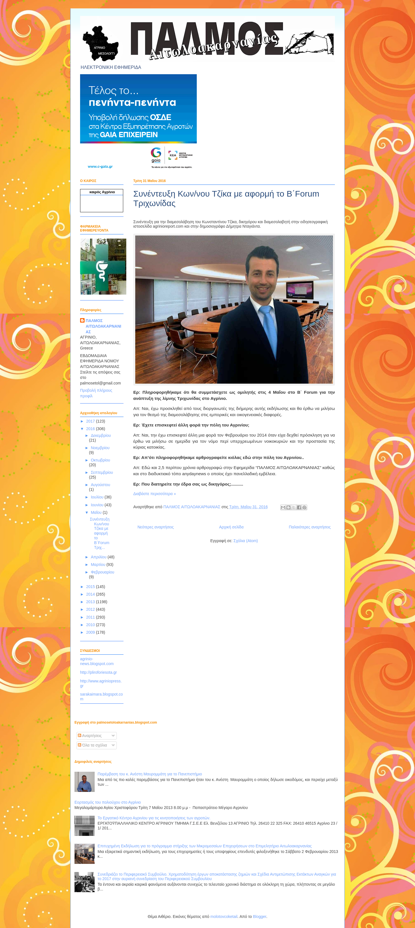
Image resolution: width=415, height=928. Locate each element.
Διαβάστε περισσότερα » (154, 493)
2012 (91, 609)
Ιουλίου (97, 497)
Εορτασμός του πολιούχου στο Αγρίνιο (107, 802)
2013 (91, 602)
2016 (91, 428)
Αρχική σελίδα (231, 527)
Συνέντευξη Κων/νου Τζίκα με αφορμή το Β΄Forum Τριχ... (99, 533)
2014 (91, 594)
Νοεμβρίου (100, 448)
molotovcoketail (223, 916)
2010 (91, 624)
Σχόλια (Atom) (246, 540)
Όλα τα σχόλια (92, 745)
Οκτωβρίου (100, 460)
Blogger (259, 916)
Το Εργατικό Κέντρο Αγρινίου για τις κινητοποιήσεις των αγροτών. (154, 818)
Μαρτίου (98, 564)
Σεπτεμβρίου (102, 472)
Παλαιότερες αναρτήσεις (310, 527)
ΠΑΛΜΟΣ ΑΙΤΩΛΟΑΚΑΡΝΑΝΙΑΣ (103, 326)
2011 (91, 617)
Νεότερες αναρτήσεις (155, 527)
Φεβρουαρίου (102, 572)
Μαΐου (96, 512)
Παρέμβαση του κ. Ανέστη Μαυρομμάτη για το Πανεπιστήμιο (150, 774)
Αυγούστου (100, 484)
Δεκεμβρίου (101, 435)
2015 (91, 586)
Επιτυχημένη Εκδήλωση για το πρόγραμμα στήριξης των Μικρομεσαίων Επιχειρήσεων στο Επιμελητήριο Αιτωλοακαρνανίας (205, 846)
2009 (91, 632)
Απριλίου (99, 557)
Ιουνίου (97, 505)
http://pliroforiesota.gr (98, 672)
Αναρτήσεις (90, 735)
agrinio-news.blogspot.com (97, 661)
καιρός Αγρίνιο (102, 192)
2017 (91, 421)
